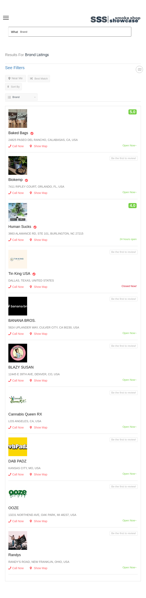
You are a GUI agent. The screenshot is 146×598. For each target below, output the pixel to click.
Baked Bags (18, 133)
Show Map (38, 146)
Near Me (15, 78)
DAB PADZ (17, 461)
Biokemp (15, 180)
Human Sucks (19, 227)
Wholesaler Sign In (18, 2)
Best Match (39, 78)
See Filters (15, 68)
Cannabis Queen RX (25, 414)
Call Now (16, 146)
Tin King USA (19, 274)
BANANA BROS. (22, 321)
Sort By (13, 86)
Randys (14, 555)
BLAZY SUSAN (21, 367)
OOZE (13, 508)
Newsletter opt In (44, 2)
